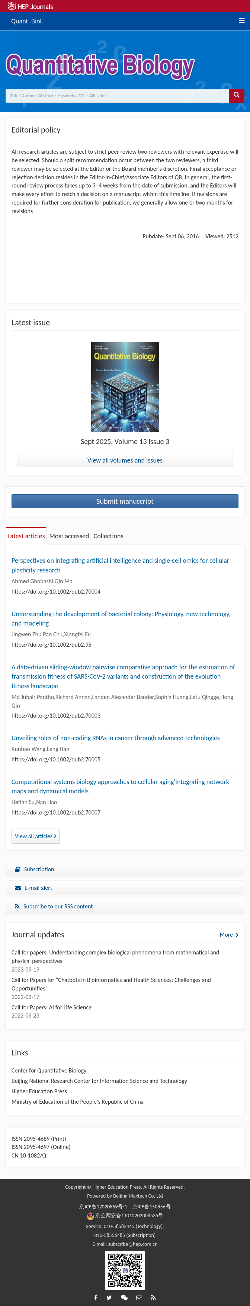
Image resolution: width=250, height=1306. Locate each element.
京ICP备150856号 (151, 1207)
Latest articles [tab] (26, 536)
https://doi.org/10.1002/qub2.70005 (56, 759)
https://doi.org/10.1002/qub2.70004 (56, 591)
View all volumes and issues (125, 460)
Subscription (34, 869)
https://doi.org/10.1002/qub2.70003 (56, 715)
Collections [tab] (109, 536)
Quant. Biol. (27, 20)
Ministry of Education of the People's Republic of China (78, 1101)
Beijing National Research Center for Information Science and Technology (99, 1080)
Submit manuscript (125, 501)
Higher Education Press (39, 1091)
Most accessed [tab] (69, 536)
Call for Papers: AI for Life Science (52, 1007)
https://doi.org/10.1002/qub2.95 (52, 644)
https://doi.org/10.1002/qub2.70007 (56, 812)
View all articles (35, 836)
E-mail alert (33, 887)
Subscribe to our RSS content (54, 906)
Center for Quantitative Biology (49, 1070)
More (226, 934)
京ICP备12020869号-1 (103, 1207)
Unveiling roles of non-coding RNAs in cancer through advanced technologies (116, 738)
